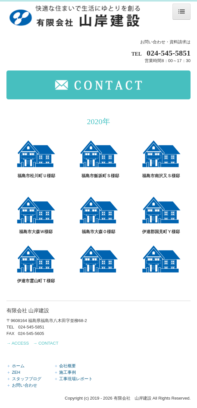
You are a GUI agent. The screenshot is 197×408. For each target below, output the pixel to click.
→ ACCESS (17, 343)
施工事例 (67, 372)
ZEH (33, 372)
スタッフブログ (33, 378)
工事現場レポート (76, 378)
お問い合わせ (24, 385)
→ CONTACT (45, 343)
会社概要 (67, 365)
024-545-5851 (169, 53)
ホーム (33, 365)
